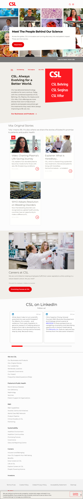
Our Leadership (13, 366)
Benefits (10, 458)
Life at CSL (11, 464)
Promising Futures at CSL (20, 289)
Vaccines (11, 395)
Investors (11, 475)
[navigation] (73, 4)
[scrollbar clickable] (17, 346)
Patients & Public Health (17, 383)
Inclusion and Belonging (16, 452)
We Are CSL (12, 357)
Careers (11, 449)
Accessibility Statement (59, 485)
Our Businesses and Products (22, 114)
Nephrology (12, 392)
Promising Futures (14, 437)
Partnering (11, 422)
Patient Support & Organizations (19, 398)
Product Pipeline (13, 416)
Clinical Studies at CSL (15, 419)
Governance (12, 440)
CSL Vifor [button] (41, 69)
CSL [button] (12, 69)
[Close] (81, 496)
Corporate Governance (15, 371)
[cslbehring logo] (12, 4)
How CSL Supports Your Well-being (20, 455)
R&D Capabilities (13, 408)
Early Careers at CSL (15, 461)
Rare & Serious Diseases (16, 387)
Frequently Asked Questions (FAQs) (20, 377)
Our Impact (12, 374)
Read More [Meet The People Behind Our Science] (18, 45)
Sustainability (13, 428)
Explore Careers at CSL (15, 466)
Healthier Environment (15, 431)
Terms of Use (11, 485)
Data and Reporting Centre (17, 443)
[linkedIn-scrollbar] (41, 346)
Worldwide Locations (15, 369)
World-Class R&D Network (16, 413)
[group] (26, 327)
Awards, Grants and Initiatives (18, 410)
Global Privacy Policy (39, 485)
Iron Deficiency (13, 390)
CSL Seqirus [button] (31, 69)
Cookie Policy (24, 485)
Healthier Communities (16, 434)
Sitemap (73, 485)
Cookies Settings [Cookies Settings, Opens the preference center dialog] (75, 495)
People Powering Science (16, 469)
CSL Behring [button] (20, 69)
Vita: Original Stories (15, 363)
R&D (9, 404)
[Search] (69, 4)
